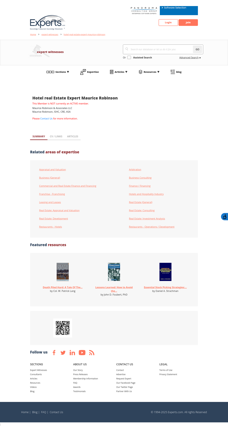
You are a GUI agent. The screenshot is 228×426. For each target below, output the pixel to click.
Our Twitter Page (124, 387)
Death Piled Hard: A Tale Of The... (63, 287)
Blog (32, 391)
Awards (76, 387)
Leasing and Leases (50, 202)
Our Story (78, 370)
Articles (119, 72)
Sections (60, 72)
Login (167, 22)
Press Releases (80, 374)
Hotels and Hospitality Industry (146, 194)
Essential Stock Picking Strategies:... (165, 287)
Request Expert (123, 378)
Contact (120, 370)
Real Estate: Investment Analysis (147, 218)
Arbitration (135, 169)
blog (178, 72)
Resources (150, 72)
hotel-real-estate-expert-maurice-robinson (84, 34)
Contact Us (46, 118)
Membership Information (85, 378)
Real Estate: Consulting (142, 210)
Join (188, 22)
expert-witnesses (50, 34)
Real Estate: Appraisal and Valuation (59, 210)
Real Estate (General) (140, 202)
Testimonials (79, 391)
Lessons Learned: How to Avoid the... (114, 289)
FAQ (75, 382)
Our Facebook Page (125, 382)
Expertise (93, 72)
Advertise (120, 374)
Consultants (36, 374)
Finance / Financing (140, 186)
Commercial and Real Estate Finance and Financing (67, 186)
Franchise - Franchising (52, 194)
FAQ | (44, 412)
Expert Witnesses (38, 370)
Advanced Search (189, 57)
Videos (33, 387)
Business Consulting (140, 177)
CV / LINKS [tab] (56, 136)
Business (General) (49, 177)
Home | (26, 412)
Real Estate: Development (53, 218)
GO (197, 49)
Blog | (36, 412)
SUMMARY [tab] (39, 136)
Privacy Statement (168, 374)
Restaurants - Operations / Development (151, 226)
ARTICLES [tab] (72, 136)
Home (33, 34)
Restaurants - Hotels (50, 226)
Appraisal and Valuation (52, 169)
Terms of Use (165, 370)
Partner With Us (124, 391)
